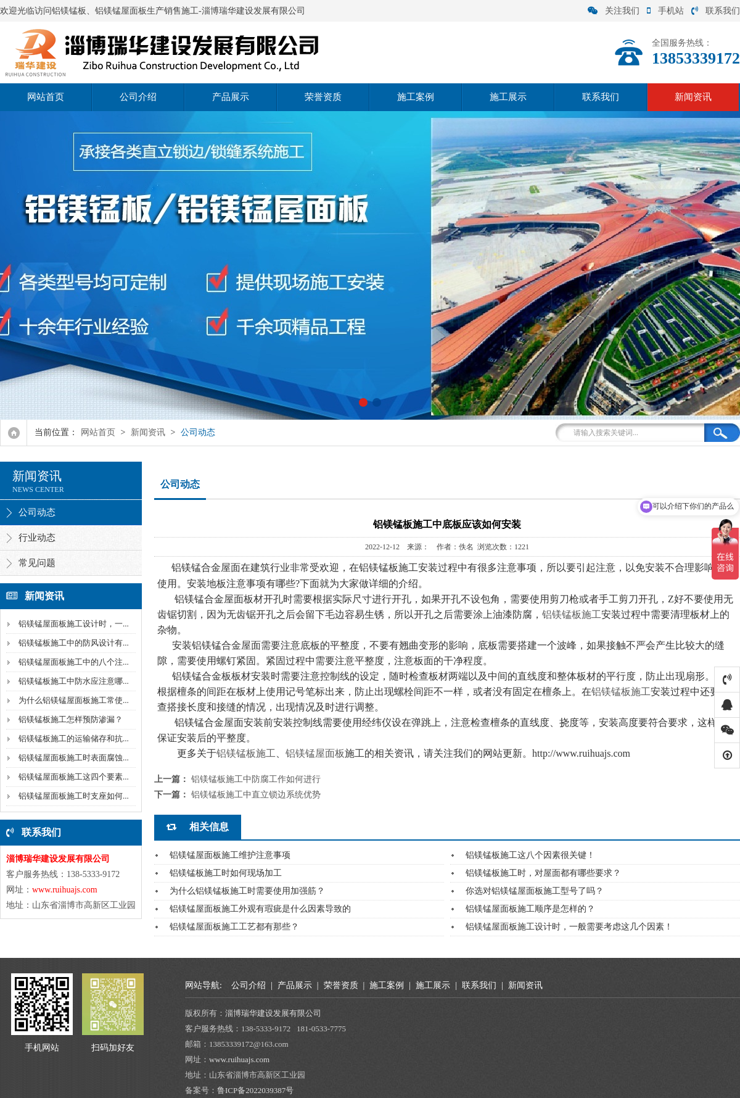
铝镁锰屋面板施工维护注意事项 (230, 855)
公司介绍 (138, 97)
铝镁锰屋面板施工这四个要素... (73, 776)
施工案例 (415, 97)
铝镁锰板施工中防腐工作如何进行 (256, 779)
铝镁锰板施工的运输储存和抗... (73, 738)
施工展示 (508, 97)
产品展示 (230, 97)
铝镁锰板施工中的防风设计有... (73, 642)
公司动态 (198, 432)
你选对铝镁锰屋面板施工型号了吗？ (535, 891)
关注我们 (613, 10)
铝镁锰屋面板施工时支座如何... (73, 796)
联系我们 (715, 10)
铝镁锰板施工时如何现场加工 (226, 873)
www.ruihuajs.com (240, 1059)
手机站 (665, 10)
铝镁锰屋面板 (315, 753)
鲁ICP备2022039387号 (255, 1090)
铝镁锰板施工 (571, 614)
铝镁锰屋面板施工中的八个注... (73, 662)
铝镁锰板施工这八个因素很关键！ (530, 855)
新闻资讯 (693, 97)
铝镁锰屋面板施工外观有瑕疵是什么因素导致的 (260, 908)
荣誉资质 (323, 97)
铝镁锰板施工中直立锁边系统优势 (256, 794)
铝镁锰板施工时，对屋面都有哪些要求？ (543, 873)
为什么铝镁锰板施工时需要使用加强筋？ (247, 891)
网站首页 (45, 97)
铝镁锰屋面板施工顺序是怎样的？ (530, 908)
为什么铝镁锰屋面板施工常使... (73, 700)
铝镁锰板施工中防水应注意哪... (73, 681)
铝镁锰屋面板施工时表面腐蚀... (73, 757)
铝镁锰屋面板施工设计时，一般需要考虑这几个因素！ (569, 926)
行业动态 (37, 538)
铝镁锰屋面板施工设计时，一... (73, 623)
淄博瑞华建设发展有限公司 (274, 1013)
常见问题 (37, 563)
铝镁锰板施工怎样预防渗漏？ (70, 719)
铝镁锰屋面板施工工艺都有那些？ (234, 926)
